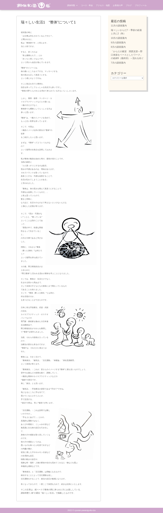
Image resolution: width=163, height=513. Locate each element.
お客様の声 (118, 5)
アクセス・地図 (103, 5)
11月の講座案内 (119, 25)
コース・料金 (87, 5)
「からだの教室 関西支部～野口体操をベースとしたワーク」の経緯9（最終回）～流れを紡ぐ (127, 54)
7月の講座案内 (118, 63)
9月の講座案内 (118, 42)
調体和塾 (71, 5)
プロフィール (141, 5)
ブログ (129, 5)
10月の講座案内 (119, 38)
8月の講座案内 (118, 47)
